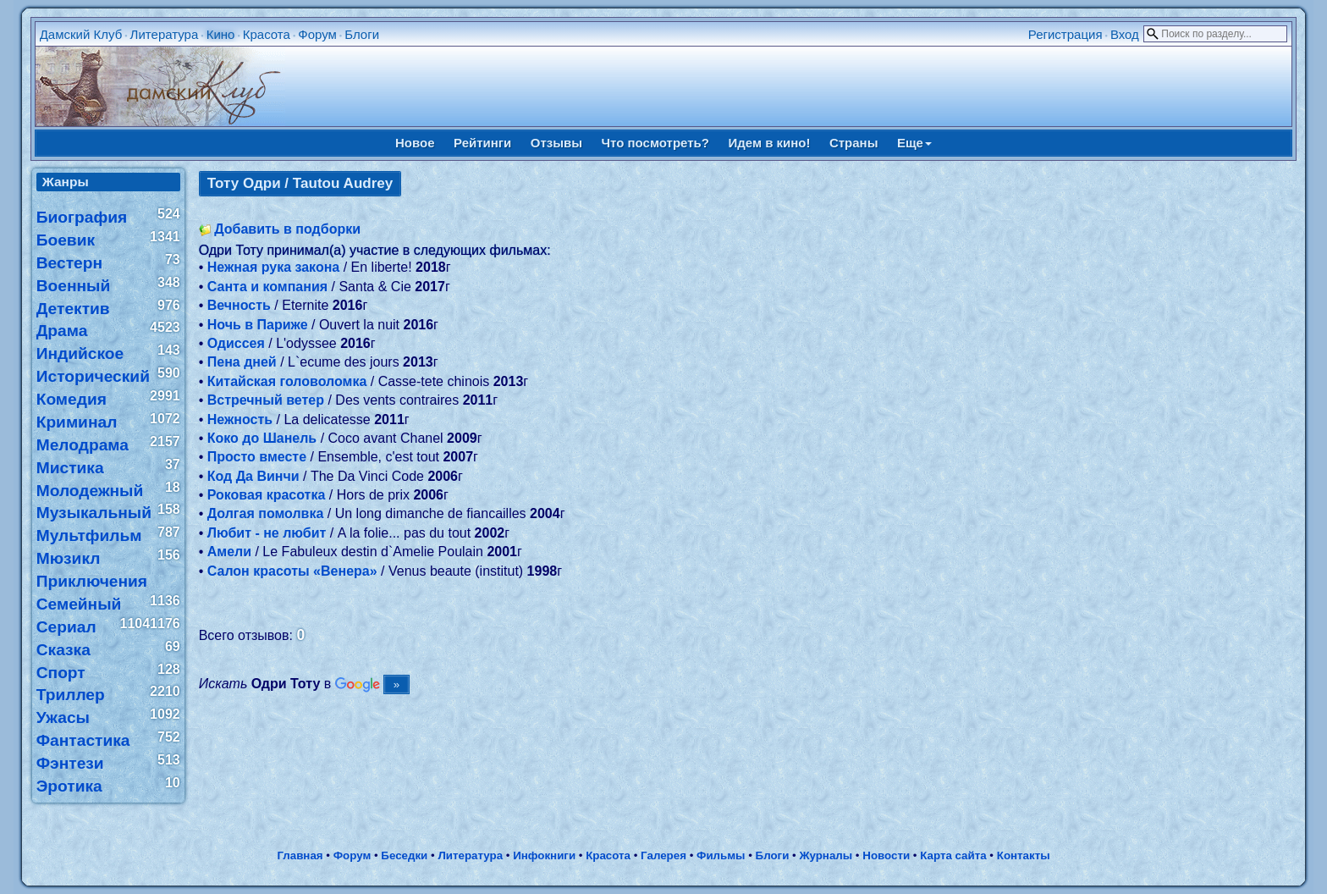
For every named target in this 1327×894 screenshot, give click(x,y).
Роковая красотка (266, 495)
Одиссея (236, 343)
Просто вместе (256, 457)
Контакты (1023, 855)
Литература (164, 34)
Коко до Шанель (262, 438)
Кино (220, 34)
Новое (415, 142)
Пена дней (242, 362)
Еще (914, 142)
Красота (266, 34)
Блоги (361, 34)
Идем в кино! (769, 142)
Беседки (404, 855)
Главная (299, 855)
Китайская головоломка (287, 381)
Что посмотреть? (655, 142)
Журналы (825, 855)
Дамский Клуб (81, 34)
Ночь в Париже (257, 324)
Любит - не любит (267, 533)
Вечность (239, 305)
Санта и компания (267, 286)
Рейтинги (482, 142)
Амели (229, 551)
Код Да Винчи (253, 476)
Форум (317, 34)
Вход (1124, 34)
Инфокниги (544, 855)
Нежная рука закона (273, 267)
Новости (886, 855)
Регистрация (1065, 34)
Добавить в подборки (287, 229)
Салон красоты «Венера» (292, 571)
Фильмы (721, 855)
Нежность (240, 419)
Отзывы (556, 142)
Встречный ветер (265, 400)
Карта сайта (953, 855)
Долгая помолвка (265, 513)
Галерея (663, 855)
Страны (853, 142)
